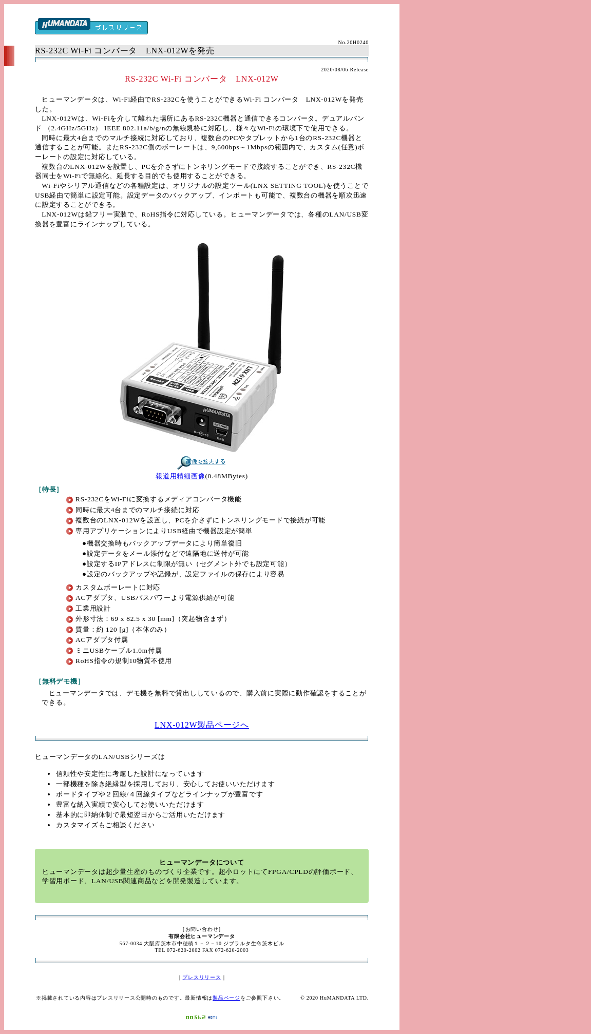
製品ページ (226, 998)
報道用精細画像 (180, 476)
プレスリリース (201, 977)
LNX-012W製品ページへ (202, 724)
